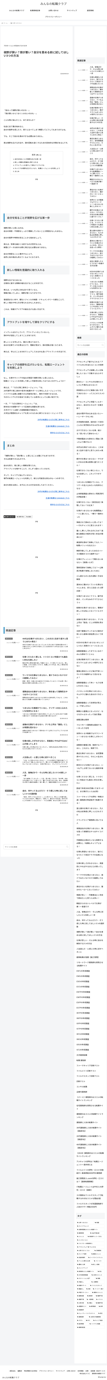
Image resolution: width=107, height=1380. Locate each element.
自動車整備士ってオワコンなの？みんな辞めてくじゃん (89, 652)
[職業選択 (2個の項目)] (82, 1316)
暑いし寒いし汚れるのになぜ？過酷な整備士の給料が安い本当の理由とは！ (89, 533)
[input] (90, 345)
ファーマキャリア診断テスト (88, 1065)
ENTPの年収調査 (83, 992)
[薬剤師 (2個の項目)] (90, 1295)
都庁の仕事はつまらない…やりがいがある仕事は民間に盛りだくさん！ (89, 461)
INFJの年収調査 (82, 1039)
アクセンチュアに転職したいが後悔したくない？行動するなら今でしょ (89, 373)
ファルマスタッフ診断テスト (88, 1076)
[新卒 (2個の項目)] (101, 1306)
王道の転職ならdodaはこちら (57, 426)
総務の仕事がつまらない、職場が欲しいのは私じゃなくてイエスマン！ (89, 610)
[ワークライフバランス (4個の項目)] (95, 1257)
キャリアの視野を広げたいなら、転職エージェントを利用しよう (37, 169)
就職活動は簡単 (82, 719)
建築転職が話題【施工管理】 (88, 957)
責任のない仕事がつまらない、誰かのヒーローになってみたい (89, 888)
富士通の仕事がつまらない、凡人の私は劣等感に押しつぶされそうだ (89, 811)
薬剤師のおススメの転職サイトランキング (89, 1115)
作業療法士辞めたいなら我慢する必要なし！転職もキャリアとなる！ (89, 843)
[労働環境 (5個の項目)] (99, 1250)
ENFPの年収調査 (83, 997)
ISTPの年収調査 (82, 1028)
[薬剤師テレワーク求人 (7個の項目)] (95, 1236)
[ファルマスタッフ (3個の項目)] (96, 1285)
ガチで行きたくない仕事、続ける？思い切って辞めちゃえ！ (88, 432)
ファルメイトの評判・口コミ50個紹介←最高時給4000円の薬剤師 (89, 1171)
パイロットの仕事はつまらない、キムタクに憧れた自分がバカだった (89, 694)
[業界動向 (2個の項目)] (92, 1306)
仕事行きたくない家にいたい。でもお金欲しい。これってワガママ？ (89, 473)
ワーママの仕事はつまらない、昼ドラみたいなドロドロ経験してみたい (89, 877)
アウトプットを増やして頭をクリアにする (29, 165)
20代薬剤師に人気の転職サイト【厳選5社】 (89, 1138)
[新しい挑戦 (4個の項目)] (97, 1264)
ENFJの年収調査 (83, 976)
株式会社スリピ (84, 1373)
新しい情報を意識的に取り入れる (26, 162)
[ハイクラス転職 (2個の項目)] (96, 1323)
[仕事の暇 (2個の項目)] (81, 1302)
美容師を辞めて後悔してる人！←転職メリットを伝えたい (89, 544)
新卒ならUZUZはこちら (59, 433)
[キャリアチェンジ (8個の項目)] (90, 1226)
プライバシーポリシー (46, 1371)
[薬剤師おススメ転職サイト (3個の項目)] (86, 1271)
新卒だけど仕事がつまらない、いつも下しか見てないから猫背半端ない (89, 768)
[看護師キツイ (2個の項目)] (82, 1306)
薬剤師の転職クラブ (98, 1373)
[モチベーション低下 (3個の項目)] (85, 1278)
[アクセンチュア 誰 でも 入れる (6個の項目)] (90, 1246)
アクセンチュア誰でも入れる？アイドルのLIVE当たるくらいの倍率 (89, 363)
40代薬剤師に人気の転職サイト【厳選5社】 (89, 1146)
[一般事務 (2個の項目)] (90, 1299)
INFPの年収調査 (83, 1018)
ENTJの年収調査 (83, 971)
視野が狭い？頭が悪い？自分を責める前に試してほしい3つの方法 (89, 933)
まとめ (17, 172)
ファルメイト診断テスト (86, 1070)
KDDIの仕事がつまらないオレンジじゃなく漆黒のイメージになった (90, 644)
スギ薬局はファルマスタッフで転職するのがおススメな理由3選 (89, 1197)
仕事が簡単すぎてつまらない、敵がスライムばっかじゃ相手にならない (89, 662)
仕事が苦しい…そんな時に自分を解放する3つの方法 (89, 942)
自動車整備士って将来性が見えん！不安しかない (88, 704)
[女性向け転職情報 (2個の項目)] (96, 1316)
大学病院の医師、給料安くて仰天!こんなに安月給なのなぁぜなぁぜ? (90, 423)
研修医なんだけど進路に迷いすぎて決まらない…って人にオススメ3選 (90, 393)
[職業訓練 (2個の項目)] (81, 1295)
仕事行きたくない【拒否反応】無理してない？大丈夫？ (89, 504)
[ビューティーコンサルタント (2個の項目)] (86, 1313)
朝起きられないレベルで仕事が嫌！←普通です (88, 905)
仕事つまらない (9, 517)
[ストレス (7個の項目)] (81, 1236)
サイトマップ (59, 1371)
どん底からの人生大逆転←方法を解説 (89, 577)
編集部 (19, 1371)
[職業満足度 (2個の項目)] (90, 1327)
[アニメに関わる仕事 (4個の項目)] (84, 1260)
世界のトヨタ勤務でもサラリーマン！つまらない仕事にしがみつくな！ (89, 736)
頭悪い (29, 517)
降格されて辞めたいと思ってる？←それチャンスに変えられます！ (89, 524)
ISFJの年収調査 (82, 1044)
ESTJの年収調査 (83, 986)
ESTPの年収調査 (83, 1007)
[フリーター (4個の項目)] (98, 1260)
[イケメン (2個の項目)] (99, 1299)
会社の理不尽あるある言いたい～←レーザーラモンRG (89, 415)
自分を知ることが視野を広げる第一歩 (28, 159)
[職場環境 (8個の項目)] (82, 1233)
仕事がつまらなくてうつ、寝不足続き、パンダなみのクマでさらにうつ (89, 599)
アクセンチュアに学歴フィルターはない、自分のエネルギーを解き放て (89, 404)
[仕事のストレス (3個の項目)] (97, 1274)
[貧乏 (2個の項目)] (101, 1313)
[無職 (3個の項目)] (99, 1278)
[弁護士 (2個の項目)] (90, 1302)
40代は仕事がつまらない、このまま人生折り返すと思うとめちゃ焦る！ (89, 450)
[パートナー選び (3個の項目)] (98, 1288)
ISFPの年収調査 (82, 1023)
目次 (33, 154)
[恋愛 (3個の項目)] (88, 1288)
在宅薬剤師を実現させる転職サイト (89, 1107)
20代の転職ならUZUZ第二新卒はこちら (53, 420)
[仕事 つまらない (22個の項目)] (85, 1222)
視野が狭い (21, 517)
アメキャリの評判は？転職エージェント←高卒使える (89, 1163)
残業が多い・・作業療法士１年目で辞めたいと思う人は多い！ (89, 896)
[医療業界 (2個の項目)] (90, 1309)
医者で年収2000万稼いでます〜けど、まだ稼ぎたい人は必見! (90, 790)
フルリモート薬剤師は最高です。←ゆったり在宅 (89, 726)
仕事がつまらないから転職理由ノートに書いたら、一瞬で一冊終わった (89, 513)
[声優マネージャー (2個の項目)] (83, 1292)
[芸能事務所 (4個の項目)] (81, 1257)
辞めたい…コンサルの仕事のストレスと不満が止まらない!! (89, 383)
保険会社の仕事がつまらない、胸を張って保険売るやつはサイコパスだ (89, 831)
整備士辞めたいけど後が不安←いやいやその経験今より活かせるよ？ (89, 674)
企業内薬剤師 (81, 1091)
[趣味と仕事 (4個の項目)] (83, 1264)
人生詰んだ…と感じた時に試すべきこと (89, 950)
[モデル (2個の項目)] (80, 1320)
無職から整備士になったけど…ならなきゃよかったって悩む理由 (89, 713)
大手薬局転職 (81, 1055)
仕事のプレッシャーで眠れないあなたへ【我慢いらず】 (89, 561)
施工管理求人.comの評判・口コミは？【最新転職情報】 (90, 1180)
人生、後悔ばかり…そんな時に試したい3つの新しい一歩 (89, 913)
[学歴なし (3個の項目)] (83, 1281)
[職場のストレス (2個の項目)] (98, 1292)
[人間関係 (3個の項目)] (97, 1281)
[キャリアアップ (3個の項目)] (90, 1267)
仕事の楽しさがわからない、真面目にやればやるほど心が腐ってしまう (89, 866)
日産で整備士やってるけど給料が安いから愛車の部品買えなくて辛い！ (89, 634)
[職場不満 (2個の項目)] (99, 1302)
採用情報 (80, 1371)
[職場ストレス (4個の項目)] (97, 1253)
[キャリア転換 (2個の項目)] (98, 1320)
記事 (86, 1371)
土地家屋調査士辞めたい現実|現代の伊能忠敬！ (90, 495)
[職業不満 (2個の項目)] (99, 1295)
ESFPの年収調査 (83, 1002)
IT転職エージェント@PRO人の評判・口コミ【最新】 (89, 1188)
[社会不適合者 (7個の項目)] (96, 1233)
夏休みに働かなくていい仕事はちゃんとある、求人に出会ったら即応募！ (89, 587)
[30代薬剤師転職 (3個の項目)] (83, 1274)
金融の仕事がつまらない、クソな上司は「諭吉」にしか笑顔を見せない (89, 622)
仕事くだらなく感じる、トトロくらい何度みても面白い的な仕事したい (89, 779)
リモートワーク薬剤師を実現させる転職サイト (89, 964)
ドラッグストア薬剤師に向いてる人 (89, 821)
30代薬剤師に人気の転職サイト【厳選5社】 (89, 1129)
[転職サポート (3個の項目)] (82, 1285)
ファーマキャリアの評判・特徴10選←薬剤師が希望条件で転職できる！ (89, 799)
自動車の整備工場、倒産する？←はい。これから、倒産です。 (89, 746)
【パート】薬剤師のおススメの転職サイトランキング (89, 1099)
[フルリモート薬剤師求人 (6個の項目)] (90, 1243)
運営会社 (11, 1371)
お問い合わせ (70, 1371)
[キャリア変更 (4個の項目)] (83, 1253)
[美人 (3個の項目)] (100, 1271)
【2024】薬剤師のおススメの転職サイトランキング (90, 1155)
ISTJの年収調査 (82, 1049)
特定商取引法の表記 (29, 1371)
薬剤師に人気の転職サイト (87, 1122)
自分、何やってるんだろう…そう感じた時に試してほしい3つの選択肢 (90, 923)
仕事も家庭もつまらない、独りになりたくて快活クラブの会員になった (89, 854)
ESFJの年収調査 (82, 981)
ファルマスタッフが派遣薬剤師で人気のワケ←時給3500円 (89, 1205)
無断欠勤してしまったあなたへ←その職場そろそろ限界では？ (89, 552)
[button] (67, 848)
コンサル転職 (81, 1086)
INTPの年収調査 (83, 1013)
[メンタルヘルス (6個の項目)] (90, 1240)
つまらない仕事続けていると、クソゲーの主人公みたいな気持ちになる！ (89, 485)
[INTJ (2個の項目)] (88, 1320)
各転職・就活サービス (97, 1371)
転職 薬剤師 (81, 1060)
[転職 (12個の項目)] (99, 1222)
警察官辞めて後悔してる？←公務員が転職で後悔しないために (89, 569)
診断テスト (80, 1081)
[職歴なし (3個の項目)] (80, 1288)
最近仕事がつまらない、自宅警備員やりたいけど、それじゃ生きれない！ (89, 756)
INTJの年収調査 (82, 1034)
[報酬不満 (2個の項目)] (80, 1299)
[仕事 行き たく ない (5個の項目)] (84, 1250)
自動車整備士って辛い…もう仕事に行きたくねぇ (89, 684)
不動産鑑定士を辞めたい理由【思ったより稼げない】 (89, 440)
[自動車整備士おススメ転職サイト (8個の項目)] (90, 1229)
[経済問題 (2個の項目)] (82, 1323)
